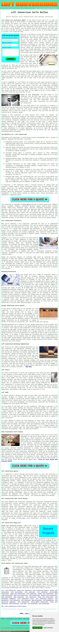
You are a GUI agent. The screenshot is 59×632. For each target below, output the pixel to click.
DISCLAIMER (54, 8)
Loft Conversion (11, 590)
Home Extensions (6, 597)
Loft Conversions (16, 592)
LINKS (40, 8)
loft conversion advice (49, 574)
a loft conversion (47, 76)
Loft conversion (6, 204)
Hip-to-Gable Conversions (39, 602)
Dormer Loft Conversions (45, 593)
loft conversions (14, 137)
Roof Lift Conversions (21, 595)
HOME (36, 8)
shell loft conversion (15, 83)
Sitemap (2, 618)
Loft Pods (23, 603)
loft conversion (18, 185)
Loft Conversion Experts (41, 590)
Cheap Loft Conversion (24, 590)
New (16, 618)
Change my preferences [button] (48, 627)
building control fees (21, 66)
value (38, 71)
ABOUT (44, 8)
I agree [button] (34, 627)
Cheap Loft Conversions (17, 593)
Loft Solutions (30, 592)
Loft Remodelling (48, 600)
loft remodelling (48, 568)
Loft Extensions (32, 603)
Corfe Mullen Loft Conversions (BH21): (13, 20)
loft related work (24, 584)
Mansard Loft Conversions (49, 595)
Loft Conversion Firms (25, 598)
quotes (36, 474)
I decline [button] (39, 627)
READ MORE (29, 366)
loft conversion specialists (30, 566)
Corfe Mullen (26, 204)
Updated (20, 618)
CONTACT (48, 8)
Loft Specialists (23, 602)
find (6, 501)
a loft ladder (10, 377)
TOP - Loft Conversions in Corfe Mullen (13, 606)
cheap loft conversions (32, 573)
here (23, 518)
